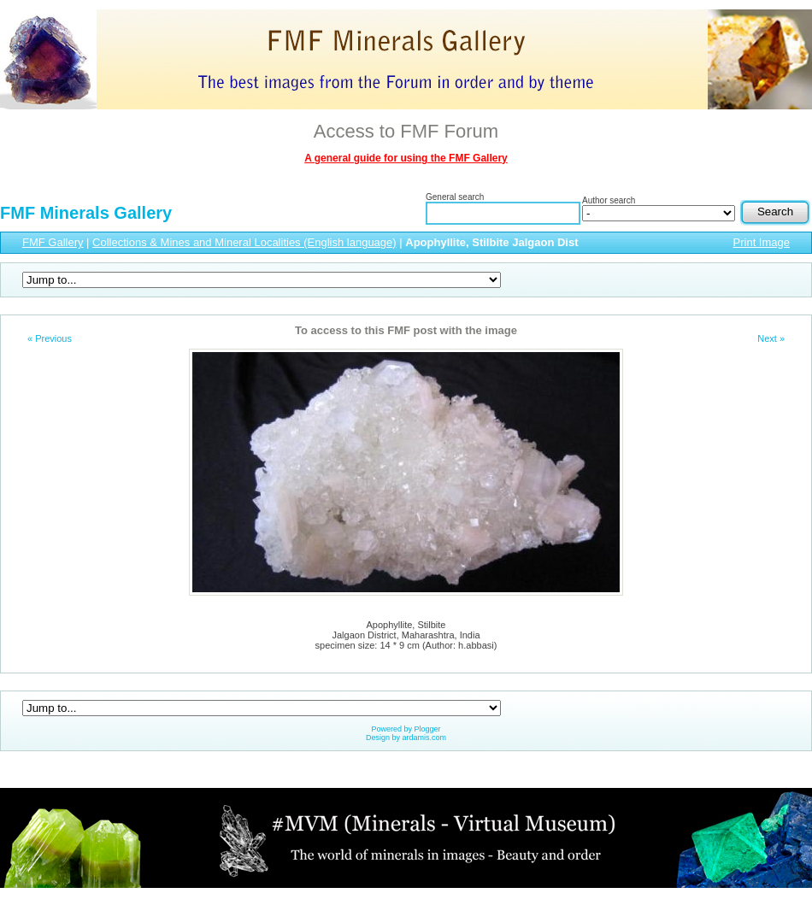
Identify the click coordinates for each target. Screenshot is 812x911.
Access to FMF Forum (406, 131)
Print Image (761, 242)
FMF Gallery (53, 242)
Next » (771, 338)
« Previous (49, 338)
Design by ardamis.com (406, 737)
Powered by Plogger (405, 729)
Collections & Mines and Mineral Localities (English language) (244, 242)
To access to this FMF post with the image (406, 330)
